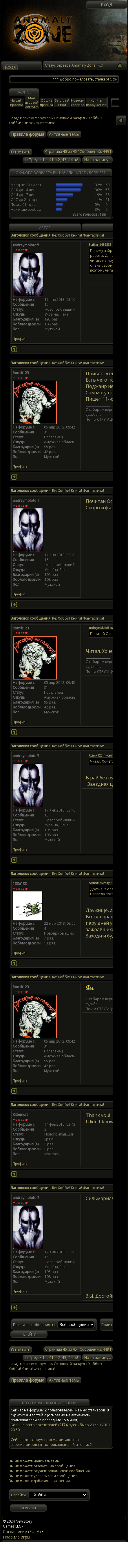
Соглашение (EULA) (22, 1531)
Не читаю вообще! (27, 209)
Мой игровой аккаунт (31, 102)
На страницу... (97, 159)
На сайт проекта (16, 102)
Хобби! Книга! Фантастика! (32, 122)
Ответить (20, 152)
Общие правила (46, 102)
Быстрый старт (62, 102)
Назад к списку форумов (29, 118)
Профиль (20, 338)
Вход (106, 5)
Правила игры (16, 1537)
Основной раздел (69, 1363)
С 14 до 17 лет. (23, 194)
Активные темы (64, 134)
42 (57, 159)
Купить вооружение (96, 102)
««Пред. (31, 159)
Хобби (94, 1363)
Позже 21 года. (23, 204)
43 (64, 159)
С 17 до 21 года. (24, 199)
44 (70, 159)
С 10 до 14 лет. (23, 189)
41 (51, 159)
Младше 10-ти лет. (26, 184)
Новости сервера (77, 102)
